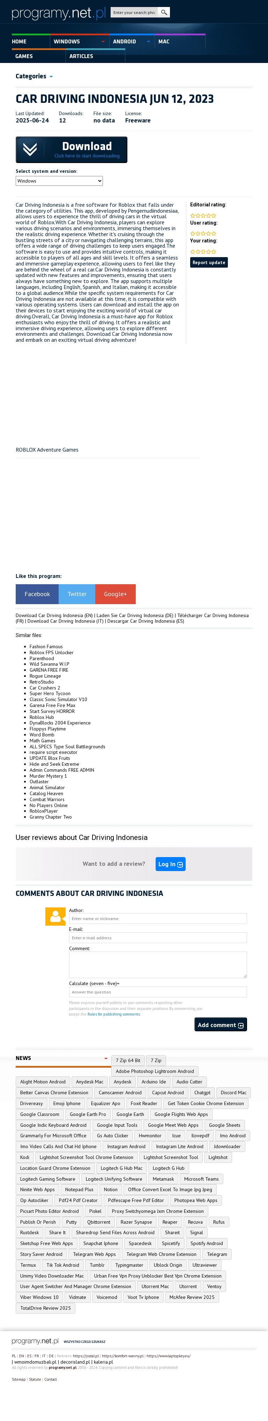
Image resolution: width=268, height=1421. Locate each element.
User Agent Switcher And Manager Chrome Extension (75, 1286)
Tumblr (97, 1265)
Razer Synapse (136, 1222)
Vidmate (77, 1297)
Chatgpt (202, 1092)
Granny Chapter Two (51, 817)
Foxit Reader (144, 1103)
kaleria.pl (103, 1362)
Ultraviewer (205, 1265)
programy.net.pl (62, 1367)
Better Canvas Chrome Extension (54, 1092)
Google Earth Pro (88, 1114)
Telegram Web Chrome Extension (161, 1254)
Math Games (42, 740)
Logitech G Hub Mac (121, 1168)
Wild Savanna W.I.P (49, 664)
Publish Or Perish (38, 1222)
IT (44, 1355)
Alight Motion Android (43, 1082)
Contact (50, 1379)
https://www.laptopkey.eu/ (169, 1355)
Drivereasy (31, 1103)
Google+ (115, 594)
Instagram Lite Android (179, 1146)
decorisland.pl (75, 1362)
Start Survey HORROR (52, 711)
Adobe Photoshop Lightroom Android (155, 1071)
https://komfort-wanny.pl (122, 1355)
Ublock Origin (168, 1265)
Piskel (95, 1211)
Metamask (163, 1179)
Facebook (37, 594)
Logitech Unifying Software (114, 1179)
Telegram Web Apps (94, 1254)
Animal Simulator (47, 787)
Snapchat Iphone (100, 1243)
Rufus (219, 1222)
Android (124, 41)
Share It (57, 1232)
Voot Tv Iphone (143, 1297)
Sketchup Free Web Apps (46, 1243)
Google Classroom (39, 1114)
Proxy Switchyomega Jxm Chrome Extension (158, 1211)
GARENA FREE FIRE (49, 670)
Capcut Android (168, 1092)
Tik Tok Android (62, 1265)
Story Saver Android (41, 1254)
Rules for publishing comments (114, 1014)
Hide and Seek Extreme (54, 764)
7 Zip (156, 1060)
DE (51, 1355)
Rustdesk (29, 1232)
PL (14, 1355)
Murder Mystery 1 (48, 776)
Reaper (170, 1222)
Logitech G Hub (169, 1168)
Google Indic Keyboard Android (53, 1125)
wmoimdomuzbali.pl (35, 1362)
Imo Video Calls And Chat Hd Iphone (58, 1146)
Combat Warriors (47, 799)
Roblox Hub (42, 717)
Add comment (221, 1025)
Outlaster (39, 781)
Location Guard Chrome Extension (55, 1168)
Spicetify (171, 1243)
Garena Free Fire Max (52, 705)
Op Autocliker (34, 1200)
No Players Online (49, 805)
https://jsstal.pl (86, 1355)
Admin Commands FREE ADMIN (62, 770)
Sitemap (19, 1379)
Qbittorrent (98, 1222)
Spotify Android (207, 1243)
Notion (111, 1189)
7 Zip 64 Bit (128, 1060)
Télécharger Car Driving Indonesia (213, 615)
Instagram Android (126, 1146)
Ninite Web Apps (37, 1189)
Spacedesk (140, 1243)
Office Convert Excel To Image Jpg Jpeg (170, 1189)
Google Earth (130, 1114)
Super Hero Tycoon (50, 693)
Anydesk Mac (89, 1082)
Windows (67, 41)
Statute (35, 1379)
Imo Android (233, 1135)
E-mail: (76, 929)
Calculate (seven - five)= (94, 983)
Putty (71, 1222)
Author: (76, 910)
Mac (163, 41)
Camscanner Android (120, 1092)
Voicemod (107, 1297)
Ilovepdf (200, 1135)
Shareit (172, 1232)
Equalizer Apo (105, 1103)
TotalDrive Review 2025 (45, 1308)
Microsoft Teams (201, 1179)
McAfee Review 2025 (192, 1297)
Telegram (217, 1254)
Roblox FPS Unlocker (52, 652)
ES (29, 1355)
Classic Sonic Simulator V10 (58, 699)
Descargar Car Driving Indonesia (141, 621)
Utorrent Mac (155, 1286)
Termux (28, 1265)
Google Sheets (224, 1125)
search (164, 12)
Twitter (77, 594)
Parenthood (42, 658)
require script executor (53, 752)
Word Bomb (42, 734)
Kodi (24, 1157)
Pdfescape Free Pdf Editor (136, 1200)
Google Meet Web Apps (173, 1125)
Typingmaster (129, 1265)
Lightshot (218, 1157)
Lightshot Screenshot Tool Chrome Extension (86, 1157)
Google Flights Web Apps (181, 1114)
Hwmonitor (150, 1135)
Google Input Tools (117, 1125)
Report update (209, 262)
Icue (176, 1135)
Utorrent (188, 1286)
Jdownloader (227, 1146)
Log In (170, 864)
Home (19, 41)
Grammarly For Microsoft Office (53, 1135)
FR (37, 1355)
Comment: (79, 948)
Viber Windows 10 (39, 1297)
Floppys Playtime (48, 729)
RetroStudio (42, 682)
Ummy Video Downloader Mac (52, 1276)
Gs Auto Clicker (112, 1135)
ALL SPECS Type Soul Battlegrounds (67, 746)
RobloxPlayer (44, 811)
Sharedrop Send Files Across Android (115, 1232)
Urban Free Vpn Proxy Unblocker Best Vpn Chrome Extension (158, 1276)
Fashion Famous (46, 646)
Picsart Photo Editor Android (49, 1211)
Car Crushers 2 (45, 688)
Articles (81, 56)
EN (21, 1355)
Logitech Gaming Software (47, 1179)
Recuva (195, 1222)
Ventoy (214, 1286)
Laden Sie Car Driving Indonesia (130, 615)
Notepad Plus (79, 1189)
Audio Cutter (189, 1082)
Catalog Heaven (46, 793)
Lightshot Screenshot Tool (171, 1157)
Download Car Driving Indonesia (49, 615)
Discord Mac (233, 1092)
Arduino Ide (154, 1082)
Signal (196, 1232)
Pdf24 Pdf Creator (78, 1200)
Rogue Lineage (45, 676)
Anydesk (122, 1082)
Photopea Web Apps (195, 1200)
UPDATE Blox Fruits (50, 758)
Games (24, 56)
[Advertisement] (134, 392)
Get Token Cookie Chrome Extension (206, 1103)
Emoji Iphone (67, 1103)
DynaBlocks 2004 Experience (60, 723)
